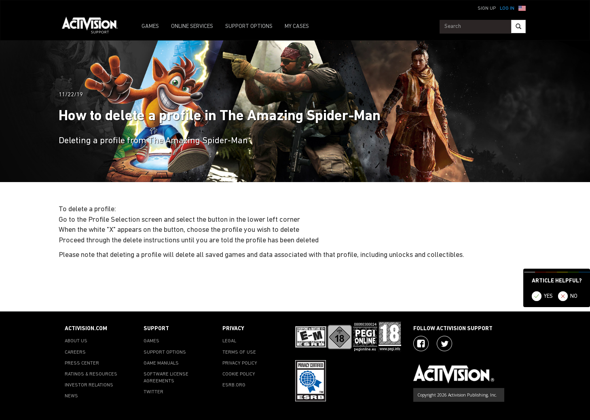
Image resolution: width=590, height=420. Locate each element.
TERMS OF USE (239, 352)
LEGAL (229, 341)
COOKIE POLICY (238, 374)
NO (573, 296)
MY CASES (297, 26)
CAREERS (75, 352)
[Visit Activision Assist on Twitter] (444, 343)
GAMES (150, 26)
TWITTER (153, 392)
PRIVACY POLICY (239, 363)
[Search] (518, 26)
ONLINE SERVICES (192, 26)
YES (548, 296)
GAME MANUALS (161, 363)
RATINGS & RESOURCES (91, 374)
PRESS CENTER (82, 363)
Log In (507, 8)
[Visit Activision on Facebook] (421, 343)
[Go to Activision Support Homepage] (94, 27)
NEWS (71, 396)
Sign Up (487, 8)
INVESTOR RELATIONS (89, 385)
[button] (522, 7)
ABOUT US (76, 341)
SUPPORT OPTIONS (249, 26)
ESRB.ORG (233, 385)
